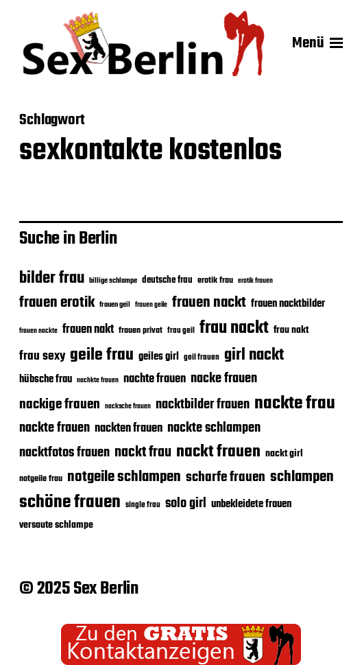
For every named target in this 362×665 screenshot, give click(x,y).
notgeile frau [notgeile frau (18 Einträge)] (40, 479)
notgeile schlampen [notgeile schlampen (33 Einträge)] (124, 477)
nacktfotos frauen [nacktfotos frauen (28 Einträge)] (64, 453)
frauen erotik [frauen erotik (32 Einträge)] (57, 302)
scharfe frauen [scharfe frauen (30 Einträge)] (225, 478)
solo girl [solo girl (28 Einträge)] (185, 503)
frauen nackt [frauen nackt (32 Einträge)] (209, 302)
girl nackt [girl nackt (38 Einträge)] (254, 355)
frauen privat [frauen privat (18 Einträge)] (140, 331)
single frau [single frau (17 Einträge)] (142, 504)
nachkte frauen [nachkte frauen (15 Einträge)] (98, 380)
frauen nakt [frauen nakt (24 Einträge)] (88, 329)
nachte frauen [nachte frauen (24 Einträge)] (154, 379)
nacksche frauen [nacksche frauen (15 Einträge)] (128, 406)
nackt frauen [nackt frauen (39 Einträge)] (218, 452)
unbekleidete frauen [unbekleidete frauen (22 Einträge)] (251, 504)
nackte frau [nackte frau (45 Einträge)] (294, 403)
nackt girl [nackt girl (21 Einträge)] (284, 453)
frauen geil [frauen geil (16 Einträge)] (114, 305)
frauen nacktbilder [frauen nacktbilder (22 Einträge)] (288, 304)
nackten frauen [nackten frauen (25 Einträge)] (128, 428)
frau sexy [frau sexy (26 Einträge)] (42, 356)
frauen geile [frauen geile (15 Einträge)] (151, 305)
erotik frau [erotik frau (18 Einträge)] (215, 281)
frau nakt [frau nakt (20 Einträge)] (291, 330)
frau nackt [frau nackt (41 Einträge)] (234, 328)
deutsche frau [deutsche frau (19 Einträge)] (167, 280)
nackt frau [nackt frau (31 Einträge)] (142, 452)
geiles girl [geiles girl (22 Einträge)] (158, 357)
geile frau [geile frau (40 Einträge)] (102, 355)
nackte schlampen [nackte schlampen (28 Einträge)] (214, 428)
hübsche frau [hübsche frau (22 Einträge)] (45, 379)
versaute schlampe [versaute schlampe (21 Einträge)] (56, 525)
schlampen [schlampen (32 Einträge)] (302, 477)
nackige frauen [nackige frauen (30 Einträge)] (59, 405)
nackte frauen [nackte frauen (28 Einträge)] (54, 428)
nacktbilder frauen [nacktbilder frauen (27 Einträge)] (203, 405)
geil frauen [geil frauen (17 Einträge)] (201, 357)
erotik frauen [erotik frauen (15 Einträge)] (255, 281)
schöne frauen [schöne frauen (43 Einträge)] (70, 503)
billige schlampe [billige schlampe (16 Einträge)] (113, 281)
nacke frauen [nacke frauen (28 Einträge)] (224, 379)
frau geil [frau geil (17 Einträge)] (181, 330)
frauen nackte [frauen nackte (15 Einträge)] (38, 331)
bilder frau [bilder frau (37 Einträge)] (51, 278)
